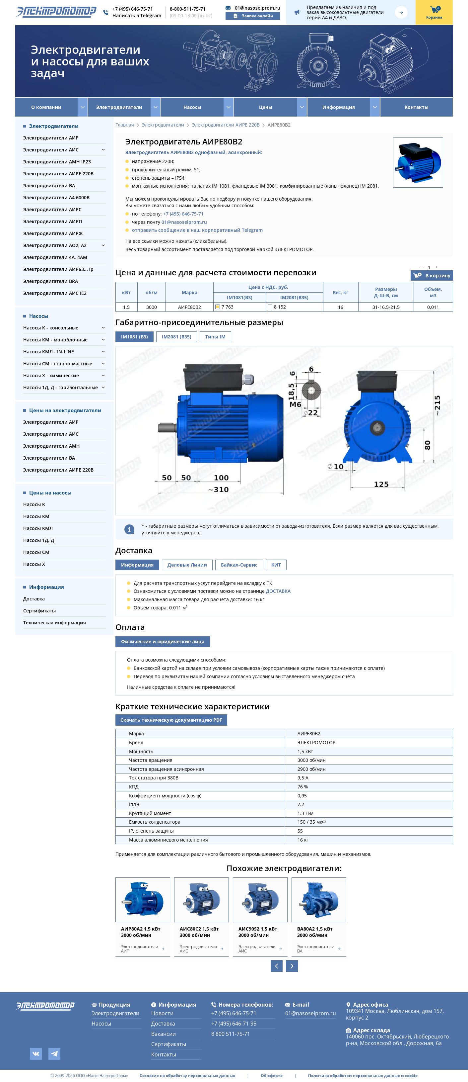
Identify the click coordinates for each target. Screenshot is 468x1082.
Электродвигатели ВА (49, 185)
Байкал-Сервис (239, 565)
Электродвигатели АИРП (52, 221)
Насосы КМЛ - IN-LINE (48, 351)
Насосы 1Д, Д (38, 540)
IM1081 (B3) (134, 336)
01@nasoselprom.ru (257, 8)
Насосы (101, 1023)
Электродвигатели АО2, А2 (55, 245)
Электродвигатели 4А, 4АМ (55, 257)
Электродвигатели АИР (51, 138)
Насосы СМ (36, 552)
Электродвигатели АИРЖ (53, 233)
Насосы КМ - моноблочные (55, 339)
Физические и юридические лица (162, 641)
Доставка (34, 598)
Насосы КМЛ (38, 528)
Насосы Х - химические (51, 375)
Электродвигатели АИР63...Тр (58, 269)
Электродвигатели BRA (50, 281)
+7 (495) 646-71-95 (233, 1023)
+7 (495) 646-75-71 (132, 9)
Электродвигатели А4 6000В (56, 197)
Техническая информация (54, 622)
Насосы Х (34, 564)
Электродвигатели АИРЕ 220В (58, 173)
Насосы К (34, 504)
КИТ (276, 565)
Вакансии (163, 1033)
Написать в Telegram (136, 15)
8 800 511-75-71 (230, 1033)
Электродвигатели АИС (51, 149)
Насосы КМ (36, 516)
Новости (162, 1013)
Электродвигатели (163, 125)
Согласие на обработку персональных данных (187, 1075)
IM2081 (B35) (176, 336)
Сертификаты (39, 610)
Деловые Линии (187, 565)
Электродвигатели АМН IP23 (57, 161)
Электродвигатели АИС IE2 (55, 293)
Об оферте (272, 1075)
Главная (124, 125)
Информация (137, 565)
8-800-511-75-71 (188, 9)
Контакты (417, 107)
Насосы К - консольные (50, 327)
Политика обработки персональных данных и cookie (363, 1075)
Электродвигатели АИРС (52, 209)
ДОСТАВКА (278, 591)
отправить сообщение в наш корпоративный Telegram (197, 230)
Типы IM (215, 336)
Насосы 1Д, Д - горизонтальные (60, 387)
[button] (103, 149)
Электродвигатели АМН (51, 446)
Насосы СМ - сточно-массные (57, 363)
